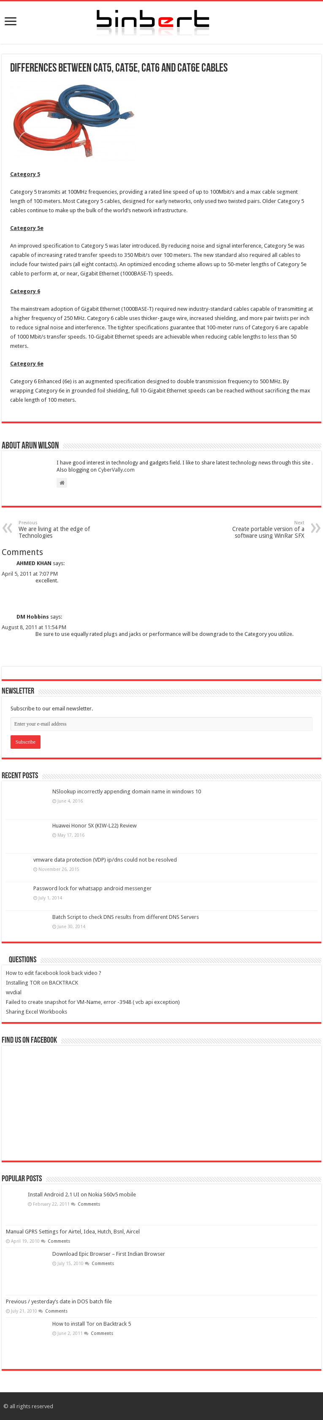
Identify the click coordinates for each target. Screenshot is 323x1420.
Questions (22, 960)
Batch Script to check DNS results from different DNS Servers (125, 917)
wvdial (14, 992)
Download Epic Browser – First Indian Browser (108, 1254)
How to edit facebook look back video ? (53, 973)
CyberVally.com (116, 470)
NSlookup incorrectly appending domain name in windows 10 (126, 791)
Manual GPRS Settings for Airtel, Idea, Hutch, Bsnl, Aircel (73, 1231)
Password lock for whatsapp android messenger (92, 888)
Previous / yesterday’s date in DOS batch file (59, 1301)
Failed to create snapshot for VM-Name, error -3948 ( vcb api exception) (93, 1002)
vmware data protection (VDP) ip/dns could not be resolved (105, 860)
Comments (88, 1203)
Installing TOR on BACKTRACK (42, 983)
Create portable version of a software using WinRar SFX (261, 529)
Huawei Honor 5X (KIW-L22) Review (94, 825)
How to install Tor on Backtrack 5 (91, 1324)
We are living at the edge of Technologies (62, 529)
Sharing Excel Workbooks (36, 1012)
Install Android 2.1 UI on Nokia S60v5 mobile (82, 1194)
